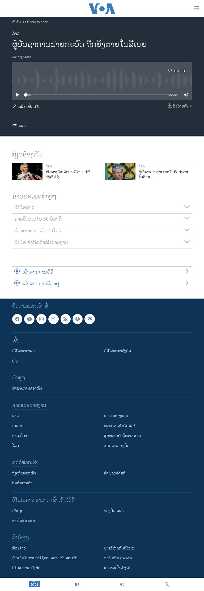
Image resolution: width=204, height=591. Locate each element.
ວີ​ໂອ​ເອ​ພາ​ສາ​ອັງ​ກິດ (26, 568)
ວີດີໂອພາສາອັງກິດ (117, 351)
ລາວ (15, 416)
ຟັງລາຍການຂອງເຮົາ (27, 388)
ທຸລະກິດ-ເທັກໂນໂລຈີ (119, 426)
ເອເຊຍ (17, 426)
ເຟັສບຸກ (17, 511)
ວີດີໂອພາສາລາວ (24, 351)
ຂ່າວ (16, 33)
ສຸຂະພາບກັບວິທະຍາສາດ (122, 436)
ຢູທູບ (16, 360)
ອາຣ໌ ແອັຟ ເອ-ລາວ (118, 558)
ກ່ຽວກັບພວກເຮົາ (24, 473)
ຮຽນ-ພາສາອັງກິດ (116, 445)
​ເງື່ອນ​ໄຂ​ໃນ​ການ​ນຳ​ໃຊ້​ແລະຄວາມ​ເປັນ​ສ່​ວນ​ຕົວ (45, 558)
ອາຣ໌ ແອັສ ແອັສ (23, 520)
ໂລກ (15, 445)
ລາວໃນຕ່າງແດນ (116, 416)
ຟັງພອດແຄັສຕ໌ (114, 473)
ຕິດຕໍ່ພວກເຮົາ (22, 483)
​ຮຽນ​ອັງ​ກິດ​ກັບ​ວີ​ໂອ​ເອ (119, 548)
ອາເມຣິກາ (19, 436)
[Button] (19, 126)
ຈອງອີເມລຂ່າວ (115, 511)
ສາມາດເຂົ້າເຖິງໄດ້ (117, 568)
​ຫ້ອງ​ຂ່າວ (19, 548)
